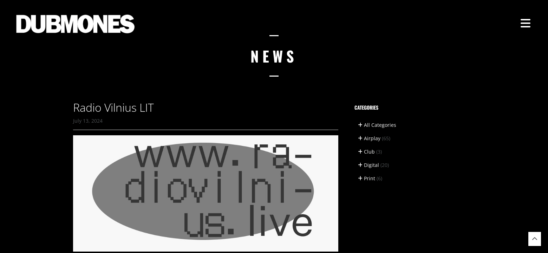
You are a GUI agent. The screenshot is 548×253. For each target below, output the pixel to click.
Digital (373, 165)
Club (370, 151)
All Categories (377, 125)
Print (370, 178)
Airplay (374, 138)
